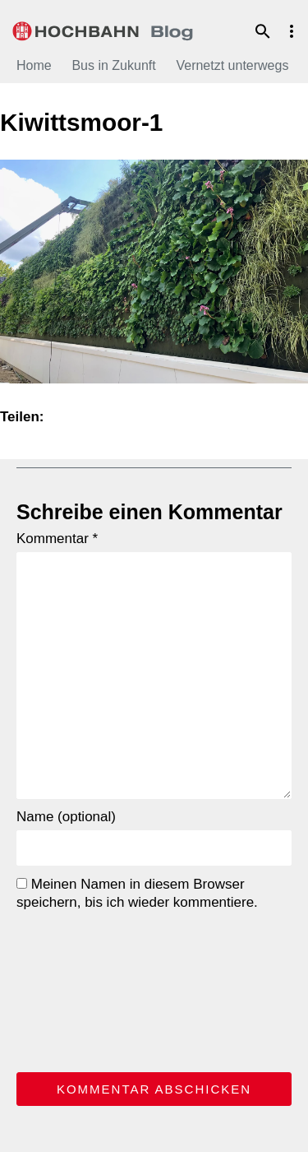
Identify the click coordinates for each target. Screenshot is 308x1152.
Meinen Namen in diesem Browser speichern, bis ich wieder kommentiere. (137, 893)
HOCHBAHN (102, 28)
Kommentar (57, 538)
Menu (291, 31)
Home (34, 65)
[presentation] (83, 988)
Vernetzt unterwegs (232, 65)
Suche (262, 31)
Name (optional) (66, 817)
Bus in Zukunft (113, 65)
